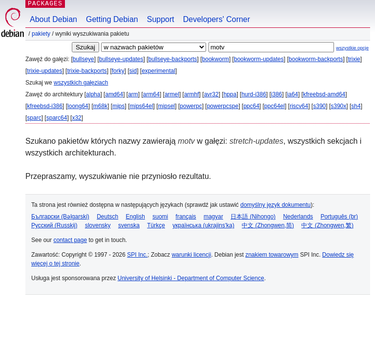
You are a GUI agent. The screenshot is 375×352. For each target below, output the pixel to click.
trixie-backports (86, 70)
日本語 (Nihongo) (252, 216)
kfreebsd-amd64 (324, 94)
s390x (338, 106)
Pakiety (41, 33)
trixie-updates (44, 70)
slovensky (98, 225)
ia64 (292, 94)
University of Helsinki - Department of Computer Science (191, 278)
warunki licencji (191, 254)
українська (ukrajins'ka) (203, 225)
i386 (276, 94)
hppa (230, 94)
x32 (76, 117)
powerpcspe (223, 106)
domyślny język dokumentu (275, 204)
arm (133, 94)
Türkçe (156, 225)
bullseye (83, 59)
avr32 (211, 94)
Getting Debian (112, 19)
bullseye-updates (121, 59)
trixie (354, 59)
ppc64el (274, 106)
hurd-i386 (253, 94)
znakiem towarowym (271, 254)
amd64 (114, 94)
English (135, 216)
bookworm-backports (316, 59)
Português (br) (339, 216)
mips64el (141, 106)
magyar (213, 216)
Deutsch (107, 216)
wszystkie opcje (352, 47)
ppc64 (251, 106)
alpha (93, 94)
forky (118, 70)
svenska (129, 225)
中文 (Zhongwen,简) (268, 225)
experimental (158, 70)
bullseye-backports (172, 59)
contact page (70, 240)
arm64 (151, 94)
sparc (34, 117)
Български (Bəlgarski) (60, 216)
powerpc (191, 106)
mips (118, 106)
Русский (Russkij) (54, 225)
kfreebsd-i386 (44, 106)
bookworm (215, 59)
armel (172, 94)
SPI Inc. (137, 254)
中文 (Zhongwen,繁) (327, 225)
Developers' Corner (216, 19)
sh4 (355, 106)
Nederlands (298, 216)
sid (133, 70)
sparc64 (56, 117)
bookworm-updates (259, 59)
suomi (160, 216)
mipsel (166, 106)
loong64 (77, 106)
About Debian (53, 19)
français (186, 216)
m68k (100, 106)
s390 (319, 106)
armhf (191, 94)
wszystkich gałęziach (81, 82)
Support (160, 19)
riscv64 (299, 106)
